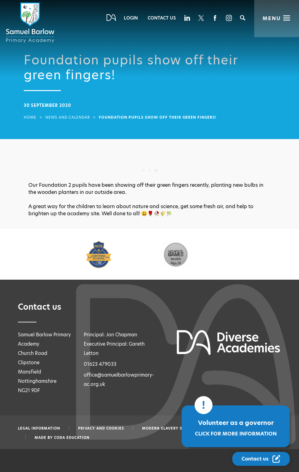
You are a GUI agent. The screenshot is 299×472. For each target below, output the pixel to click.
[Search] (243, 18)
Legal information (39, 428)
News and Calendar (67, 117)
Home (30, 117)
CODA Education (72, 437)
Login (131, 18)
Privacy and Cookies (101, 428)
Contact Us (162, 18)
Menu (272, 18)
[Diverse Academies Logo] (31, 22)
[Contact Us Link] (262, 459)
